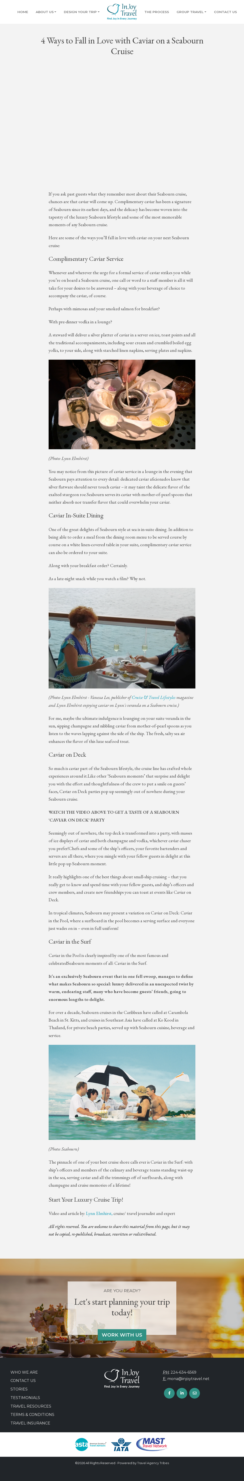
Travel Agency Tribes (153, 1463)
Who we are (24, 1372)
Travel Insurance (30, 1423)
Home (22, 12)
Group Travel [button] (190, 12)
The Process (156, 12)
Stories (19, 1389)
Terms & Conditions (32, 1414)
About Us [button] (45, 12)
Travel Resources (30, 1406)
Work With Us (122, 1335)
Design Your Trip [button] (80, 12)
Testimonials (25, 1397)
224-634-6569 (183, 1372)
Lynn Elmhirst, (99, 1213)
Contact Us (225, 12)
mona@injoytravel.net (188, 1378)
